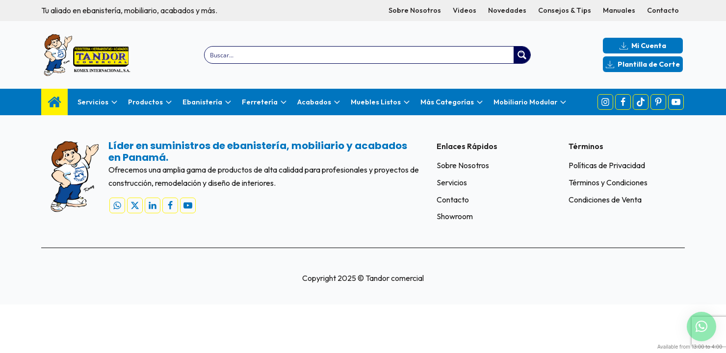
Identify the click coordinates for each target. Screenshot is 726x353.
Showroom (455, 216)
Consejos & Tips (564, 10)
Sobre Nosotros (415, 10)
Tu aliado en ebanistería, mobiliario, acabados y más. (129, 10)
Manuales (619, 10)
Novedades (507, 10)
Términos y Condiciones (608, 182)
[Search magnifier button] (522, 55)
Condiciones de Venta (605, 199)
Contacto (663, 10)
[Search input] (360, 55)
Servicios (452, 182)
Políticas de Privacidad (607, 165)
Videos (464, 10)
